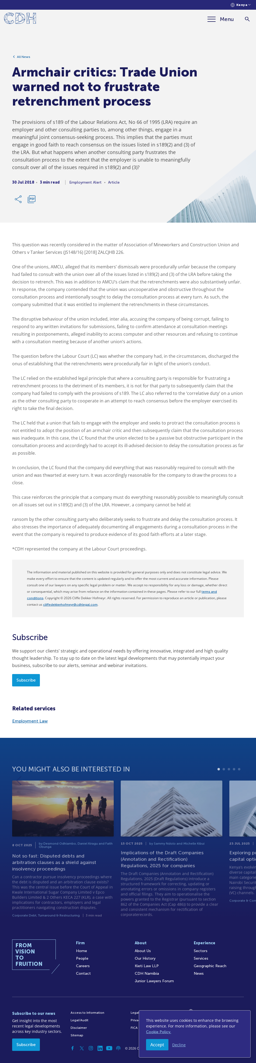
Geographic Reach (210, 966)
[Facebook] (72, 1048)
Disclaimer (79, 1028)
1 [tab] (218, 781)
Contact (83, 973)
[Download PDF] (31, 200)
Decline (179, 1044)
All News (23, 58)
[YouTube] (109, 1048)
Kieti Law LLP (147, 966)
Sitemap (77, 1035)
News (199, 973)
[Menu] (220, 19)
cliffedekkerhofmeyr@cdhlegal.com (70, 604)
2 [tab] (224, 781)
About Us (143, 951)
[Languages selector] (241, 5)
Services (201, 958)
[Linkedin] (100, 1048)
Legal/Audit (79, 1020)
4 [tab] (234, 781)
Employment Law (30, 721)
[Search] (247, 19)
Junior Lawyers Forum (154, 981)
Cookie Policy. (158, 1032)
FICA (134, 1028)
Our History (145, 958)
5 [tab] (239, 781)
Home (81, 951)
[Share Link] (18, 200)
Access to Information (87, 1013)
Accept (157, 1045)
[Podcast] (118, 1048)
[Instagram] (91, 1048)
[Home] (20, 19)
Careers (83, 966)
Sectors (200, 951)
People (82, 958)
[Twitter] (81, 1048)
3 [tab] (229, 781)
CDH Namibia (147, 973)
